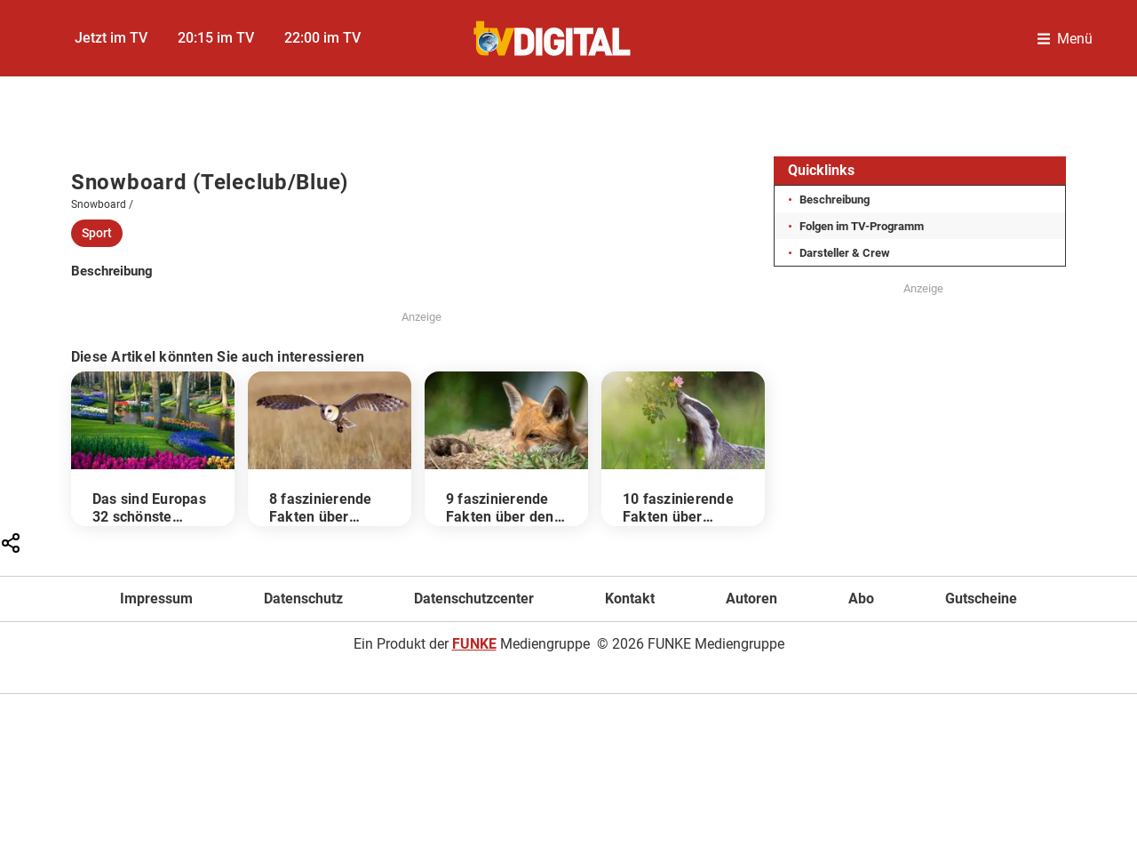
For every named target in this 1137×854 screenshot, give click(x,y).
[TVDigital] (553, 38)
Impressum (156, 598)
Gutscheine (981, 598)
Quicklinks (821, 170)
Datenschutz (303, 598)
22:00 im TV (322, 37)
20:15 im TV (216, 37)
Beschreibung (834, 199)
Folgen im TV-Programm (861, 226)
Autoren (751, 598)
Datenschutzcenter (474, 598)
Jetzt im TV (111, 37)
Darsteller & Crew (844, 252)
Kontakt (630, 598)
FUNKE (474, 643)
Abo (861, 598)
